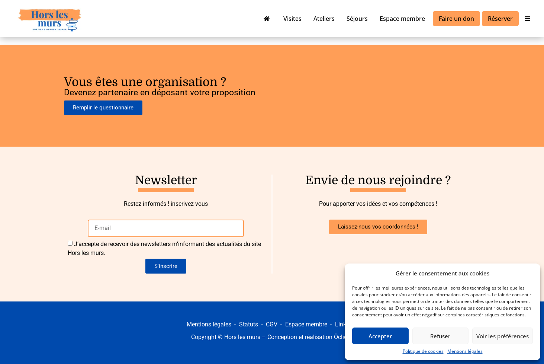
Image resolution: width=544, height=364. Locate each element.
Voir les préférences (502, 336)
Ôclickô (343, 337)
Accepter (380, 336)
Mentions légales (465, 351)
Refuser (440, 336)
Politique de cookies (423, 351)
